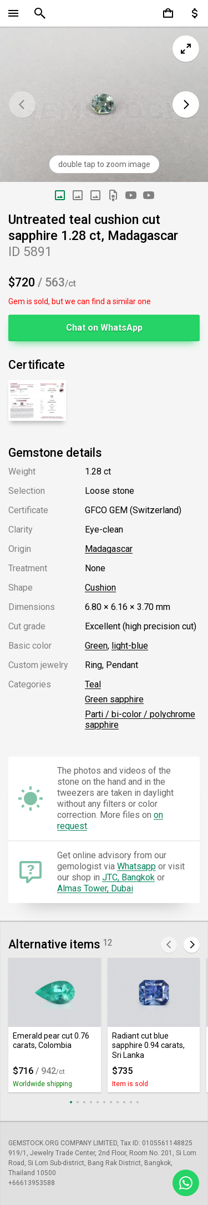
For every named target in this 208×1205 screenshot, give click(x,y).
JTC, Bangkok (128, 877)
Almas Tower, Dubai (95, 888)
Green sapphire (114, 699)
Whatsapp (136, 866)
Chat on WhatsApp (104, 327)
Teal (93, 684)
